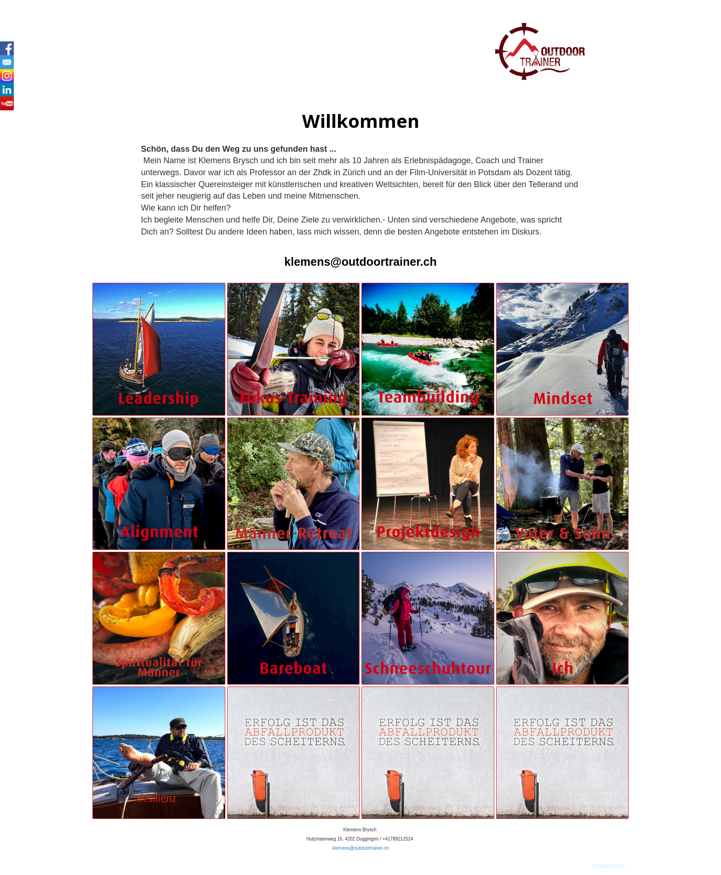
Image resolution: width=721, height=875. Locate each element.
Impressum (609, 865)
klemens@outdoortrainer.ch (360, 261)
